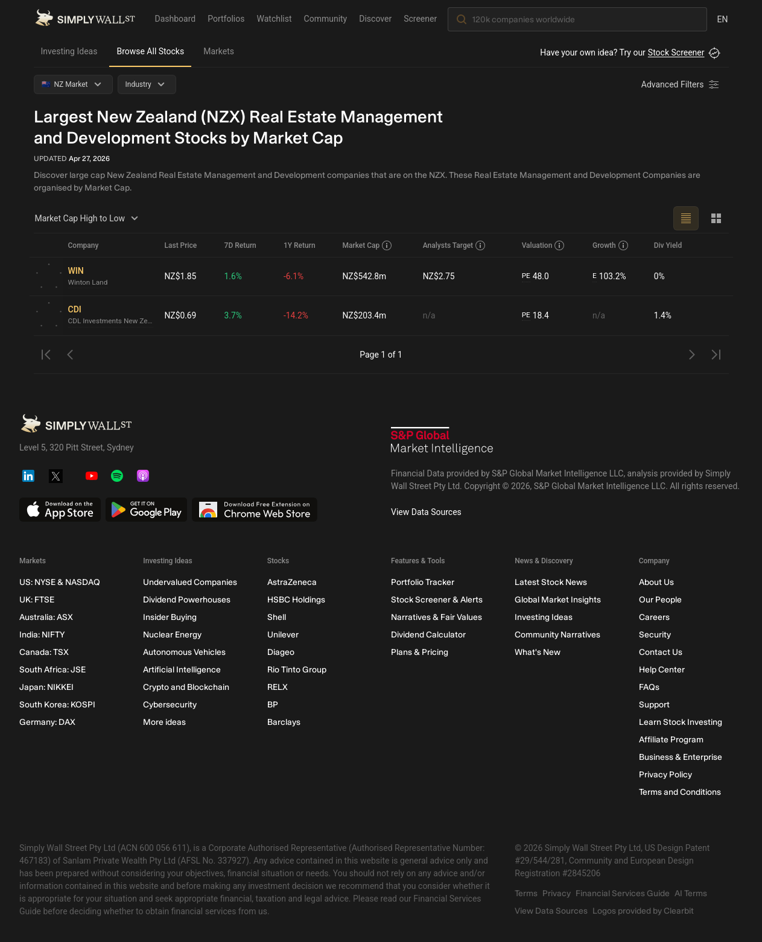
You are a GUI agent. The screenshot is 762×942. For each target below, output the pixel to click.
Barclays (283, 722)
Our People (659, 600)
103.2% (609, 276)
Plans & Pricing (419, 652)
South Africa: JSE (52, 670)
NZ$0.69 (181, 315)
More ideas (164, 722)
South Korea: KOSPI (57, 705)
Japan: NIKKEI (46, 687)
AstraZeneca (291, 582)
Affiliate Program (670, 740)
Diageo (280, 652)
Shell (276, 617)
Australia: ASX (46, 617)
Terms (526, 893)
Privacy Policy (664, 775)
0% (659, 276)
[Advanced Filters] (681, 84)
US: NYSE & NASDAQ (59, 582)
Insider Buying (170, 617)
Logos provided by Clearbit (643, 911)
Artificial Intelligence (182, 670)
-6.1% (294, 276)
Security (654, 635)
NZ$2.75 (438, 276)
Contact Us (660, 652)
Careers (653, 617)
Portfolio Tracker (422, 582)
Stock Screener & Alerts (436, 600)
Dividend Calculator (427, 635)
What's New (537, 652)
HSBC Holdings (296, 600)
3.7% (233, 315)
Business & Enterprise (680, 757)
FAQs (648, 687)
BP (272, 705)
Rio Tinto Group (296, 670)
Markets (218, 51)
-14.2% (296, 315)
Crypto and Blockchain (186, 687)
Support (653, 705)
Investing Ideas (69, 51)
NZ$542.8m (364, 276)
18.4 (535, 315)
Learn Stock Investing (680, 722)
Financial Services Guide (623, 893)
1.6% (233, 276)
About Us (655, 582)
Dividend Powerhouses (186, 600)
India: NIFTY (42, 635)
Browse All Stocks (150, 51)
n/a (428, 315)
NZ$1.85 (181, 276)
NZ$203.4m (364, 315)
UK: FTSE (36, 600)
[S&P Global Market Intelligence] (442, 442)
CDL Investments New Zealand (111, 321)
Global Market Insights (558, 600)
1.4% (663, 315)
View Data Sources (426, 512)
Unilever (282, 635)
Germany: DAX (47, 722)
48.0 (535, 276)
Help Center (661, 670)
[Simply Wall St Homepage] (85, 18)
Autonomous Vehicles (184, 652)
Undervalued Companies (190, 582)
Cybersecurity (170, 705)
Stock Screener (676, 52)
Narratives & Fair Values (435, 617)
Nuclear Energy (172, 635)
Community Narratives (557, 635)
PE (525, 276)
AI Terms (691, 893)
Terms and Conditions (679, 792)
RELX (277, 687)
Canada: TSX (44, 652)
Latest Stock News (551, 582)
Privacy (556, 893)
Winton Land (88, 283)
